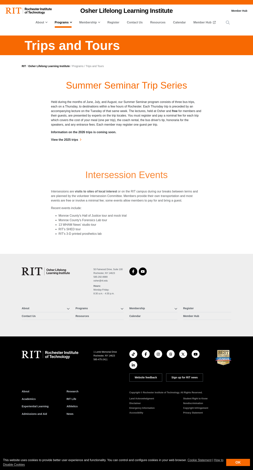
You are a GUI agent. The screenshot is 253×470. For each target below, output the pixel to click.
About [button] (39, 22)
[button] (227, 22)
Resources (158, 22)
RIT (24, 104)
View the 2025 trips (64, 178)
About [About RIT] (25, 430)
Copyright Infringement (195, 446)
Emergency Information (142, 446)
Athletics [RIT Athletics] (72, 445)
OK (238, 462)
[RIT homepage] (29, 11)
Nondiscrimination (193, 442)
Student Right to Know (195, 437)
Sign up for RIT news (184, 416)
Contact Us (135, 22)
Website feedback (146, 416)
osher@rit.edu (100, 319)
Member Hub (239, 10)
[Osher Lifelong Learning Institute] (46, 310)
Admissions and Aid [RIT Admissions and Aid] (34, 452)
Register (113, 22)
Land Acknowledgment (141, 437)
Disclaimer (135, 442)
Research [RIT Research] (73, 430)
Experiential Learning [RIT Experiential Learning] (35, 445)
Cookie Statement (199, 460)
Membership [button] (88, 22)
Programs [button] (62, 22)
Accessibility (136, 451)
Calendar (179, 22)
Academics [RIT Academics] (29, 437)
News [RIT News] (70, 452)
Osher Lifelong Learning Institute (49, 104)
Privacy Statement (193, 451)
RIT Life (71, 437)
